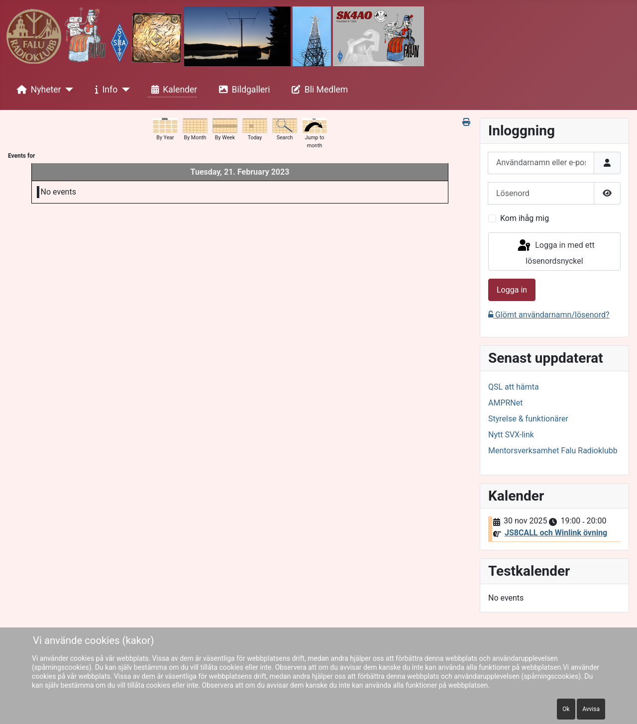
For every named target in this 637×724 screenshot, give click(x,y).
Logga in (512, 290)
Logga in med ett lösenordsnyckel (555, 252)
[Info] (123, 89)
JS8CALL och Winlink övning (556, 532)
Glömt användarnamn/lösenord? (549, 314)
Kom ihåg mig (524, 218)
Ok (565, 709)
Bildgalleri (242, 89)
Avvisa (591, 709)
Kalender (172, 89)
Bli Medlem (318, 89)
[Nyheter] (67, 89)
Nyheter (37, 89)
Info (104, 89)
